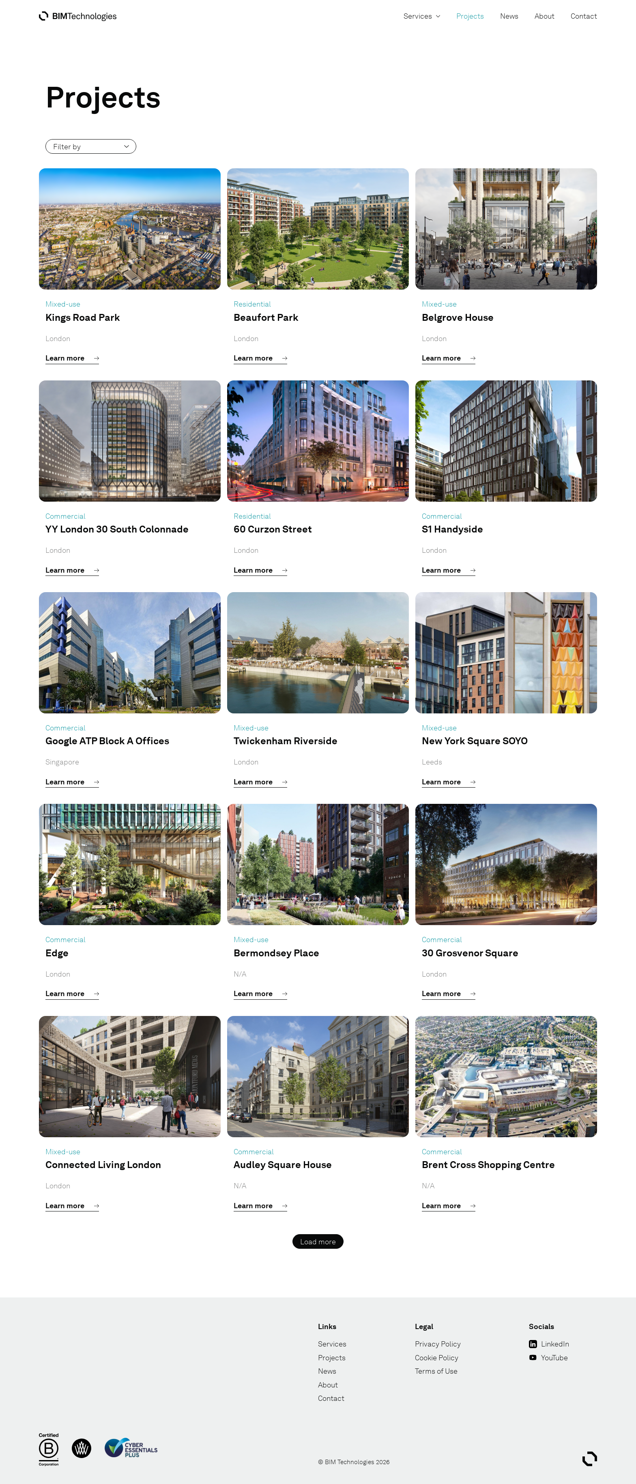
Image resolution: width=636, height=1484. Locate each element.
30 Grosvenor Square (470, 953)
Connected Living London (103, 1164)
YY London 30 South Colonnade (117, 529)
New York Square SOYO (475, 741)
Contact (584, 16)
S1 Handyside (452, 529)
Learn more (64, 358)
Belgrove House (458, 317)
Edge (57, 953)
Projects (470, 16)
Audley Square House (283, 1164)
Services (422, 16)
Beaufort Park (266, 317)
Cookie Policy (436, 1357)
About (544, 16)
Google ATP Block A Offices (107, 741)
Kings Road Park (82, 317)
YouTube (554, 1357)
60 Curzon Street (273, 529)
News (509, 16)
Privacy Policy (438, 1344)
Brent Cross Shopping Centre (488, 1164)
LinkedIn (555, 1344)
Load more (318, 1241)
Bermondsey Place (276, 953)
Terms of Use (436, 1371)
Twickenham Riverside (285, 741)
